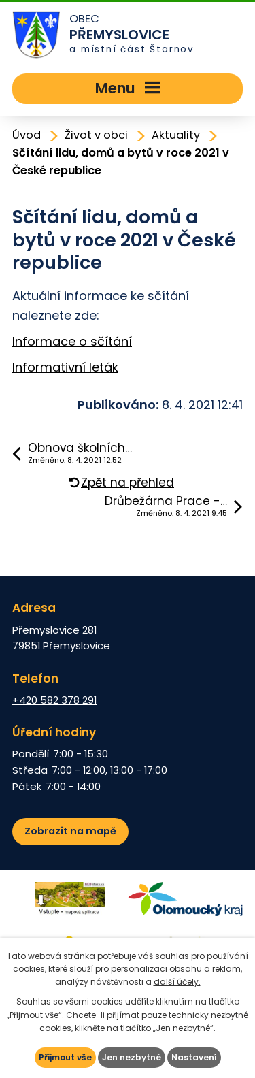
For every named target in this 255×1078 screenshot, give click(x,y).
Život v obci (96, 135)
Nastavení (194, 1057)
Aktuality (176, 135)
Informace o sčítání (72, 341)
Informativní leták (65, 367)
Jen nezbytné (131, 1057)
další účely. (177, 981)
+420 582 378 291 (54, 700)
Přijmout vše (65, 1057)
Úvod (26, 135)
